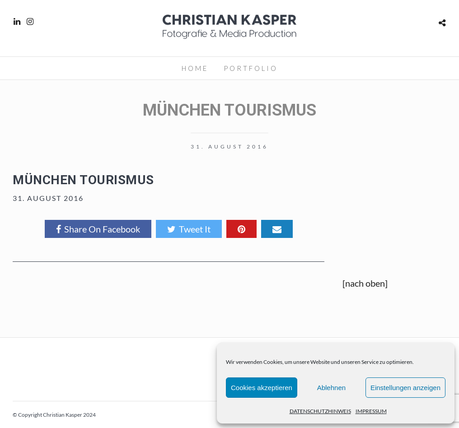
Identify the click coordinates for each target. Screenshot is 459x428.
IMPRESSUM (371, 411)
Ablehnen (331, 387)
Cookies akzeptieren (261, 387)
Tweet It (189, 228)
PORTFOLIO (251, 68)
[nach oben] (365, 283)
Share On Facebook (98, 228)
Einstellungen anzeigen (405, 387)
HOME (195, 68)
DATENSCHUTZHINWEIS (320, 411)
